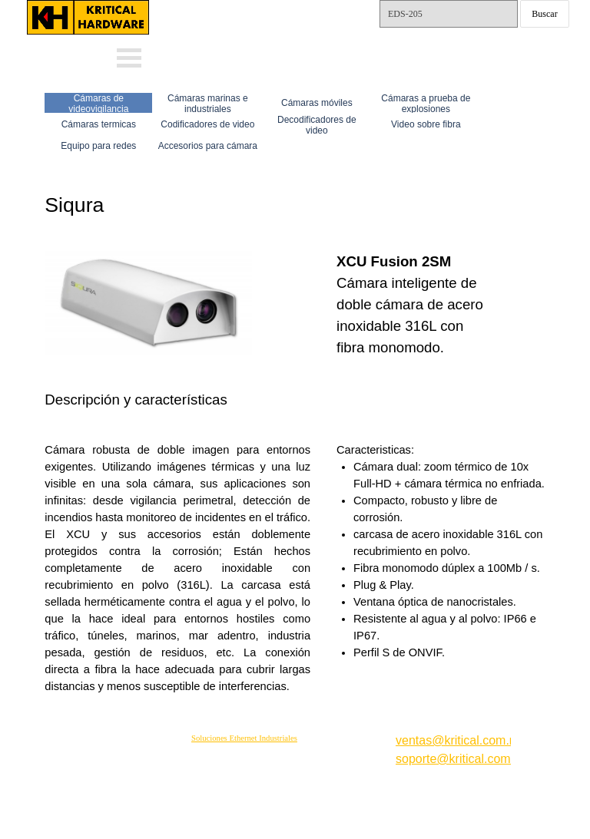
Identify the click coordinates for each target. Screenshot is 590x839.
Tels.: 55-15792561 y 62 (447, 50)
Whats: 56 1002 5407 (255, 55)
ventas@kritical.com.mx (268, 8)
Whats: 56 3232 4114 (255, 33)
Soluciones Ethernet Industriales (244, 738)
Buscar (544, 13)
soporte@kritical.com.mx (463, 758)
